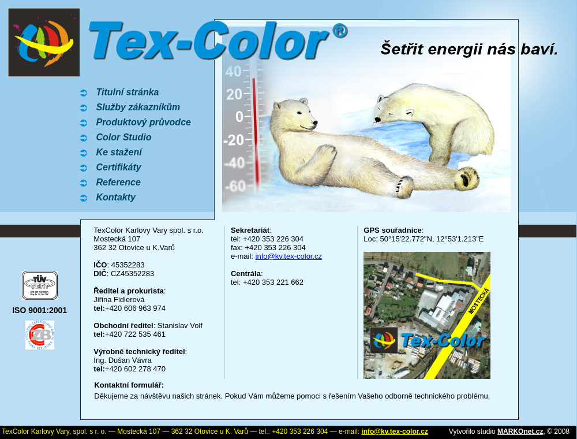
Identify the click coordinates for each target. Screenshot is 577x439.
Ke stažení (118, 152)
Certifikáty (118, 167)
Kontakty (115, 197)
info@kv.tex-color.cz (289, 256)
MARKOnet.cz (520, 431)
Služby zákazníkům (138, 107)
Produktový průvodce (143, 122)
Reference (118, 182)
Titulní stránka (127, 92)
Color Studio (123, 137)
